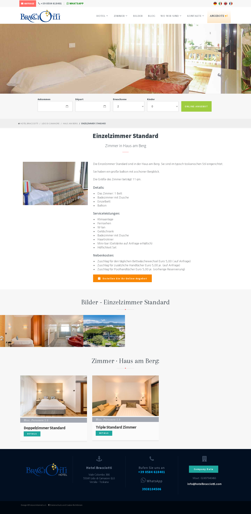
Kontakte (195, 15)
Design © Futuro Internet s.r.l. (34, 505)
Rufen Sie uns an (151, 470)
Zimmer (121, 15)
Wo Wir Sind (171, 15)
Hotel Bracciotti (28, 124)
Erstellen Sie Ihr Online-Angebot (122, 278)
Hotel (102, 15)
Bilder (138, 15)
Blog (151, 15)
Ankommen (44, 99)
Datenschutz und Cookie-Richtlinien (65, 505)
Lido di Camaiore (50, 124)
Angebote (219, 15)
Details (32, 434)
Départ (79, 99)
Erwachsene (120, 99)
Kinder (151, 99)
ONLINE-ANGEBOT (196, 106)
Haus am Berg (70, 124)
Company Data (203, 469)
